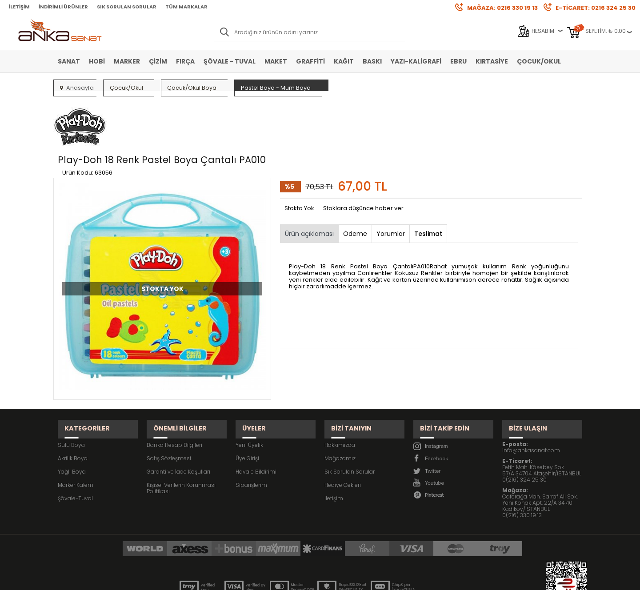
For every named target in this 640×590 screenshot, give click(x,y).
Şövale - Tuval (230, 61)
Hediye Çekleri (342, 435)
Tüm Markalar (186, 6)
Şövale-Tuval (75, 448)
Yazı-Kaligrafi (416, 61)
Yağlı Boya (72, 421)
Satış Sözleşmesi (169, 408)
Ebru (458, 61)
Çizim (158, 61)
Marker (127, 61)
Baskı (372, 61)
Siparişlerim (251, 435)
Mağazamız (340, 408)
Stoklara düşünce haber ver (363, 166)
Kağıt (344, 61)
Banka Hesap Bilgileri (174, 395)
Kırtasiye (492, 61)
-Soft (270, 578)
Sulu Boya (71, 395)
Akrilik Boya (73, 408)
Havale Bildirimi (256, 421)
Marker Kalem (75, 435)
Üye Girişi (247, 408)
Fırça (185, 61)
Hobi (97, 61)
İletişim (19, 6)
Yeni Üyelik (249, 395)
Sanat (69, 61)
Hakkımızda (339, 395)
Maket (275, 61)
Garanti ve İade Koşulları (178, 421)
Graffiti (310, 61)
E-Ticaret (293, 578)
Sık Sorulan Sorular (126, 6)
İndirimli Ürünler (63, 6)
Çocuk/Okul (539, 61)
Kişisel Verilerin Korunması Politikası (181, 438)
